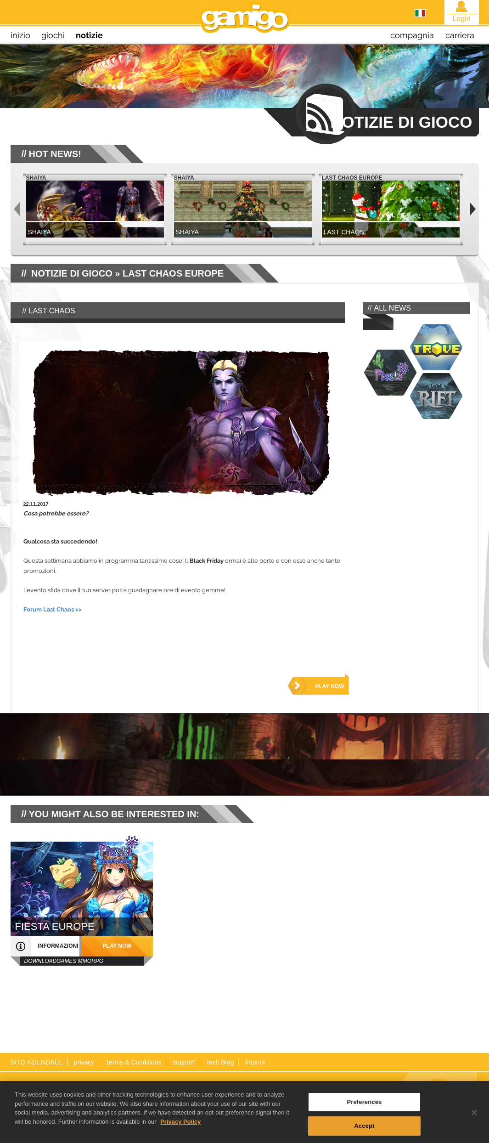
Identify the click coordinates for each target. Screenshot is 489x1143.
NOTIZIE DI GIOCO (71, 273)
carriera (459, 35)
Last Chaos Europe (173, 273)
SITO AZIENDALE (36, 1062)
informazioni (58, 946)
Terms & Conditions (133, 1062)
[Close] (474, 1116)
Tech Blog (220, 1062)
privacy (84, 1062)
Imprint (255, 1062)
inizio (20, 35)
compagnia (412, 35)
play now (329, 686)
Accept (364, 1129)
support (183, 1062)
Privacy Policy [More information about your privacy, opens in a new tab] (180, 1124)
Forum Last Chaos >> (52, 609)
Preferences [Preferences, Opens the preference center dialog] (364, 1105)
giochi (53, 35)
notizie (89, 35)
